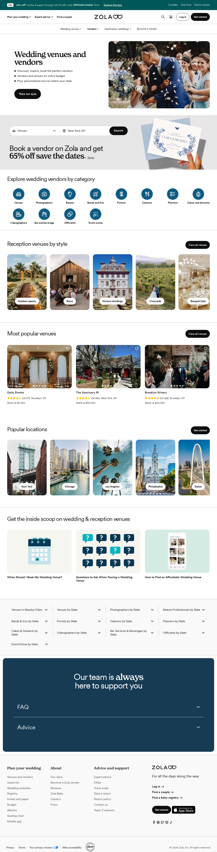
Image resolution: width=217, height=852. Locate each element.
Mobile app (14, 814)
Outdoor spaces (27, 302)
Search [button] (118, 130)
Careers (56, 792)
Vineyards (158, 302)
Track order (101, 781)
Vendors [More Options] (93, 28)
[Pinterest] (158, 816)
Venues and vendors (20, 770)
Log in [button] (182, 16)
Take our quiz (27, 94)
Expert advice (44, 17)
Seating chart (15, 809)
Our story (57, 770)
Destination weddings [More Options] (118, 28)
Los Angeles (114, 485)
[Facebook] (154, 816)
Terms (96, 5)
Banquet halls (202, 302)
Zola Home (186, 5)
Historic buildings (114, 302)
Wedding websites (19, 781)
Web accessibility (71, 840)
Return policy (102, 792)
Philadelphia (158, 485)
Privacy (10, 840)
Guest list (13, 776)
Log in (158, 780)
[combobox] (34, 131)
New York (26, 485)
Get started (200, 427)
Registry (12, 787)
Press (54, 798)
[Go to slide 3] (34, 382)
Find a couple (64, 16)
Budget (11, 798)
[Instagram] (167, 816)
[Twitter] (162, 816)
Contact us (101, 798)
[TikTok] (171, 816)
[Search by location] (85, 131)
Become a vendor (147, 28)
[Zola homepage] (109, 17)
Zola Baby (173, 5)
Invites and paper (18, 792)
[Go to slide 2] (31, 382)
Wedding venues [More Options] (70, 28)
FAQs (97, 776)
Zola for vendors (202, 5)
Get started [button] (200, 16)
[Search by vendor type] (34, 131)
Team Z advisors (104, 803)
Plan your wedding (19, 17)
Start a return (102, 787)
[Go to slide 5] (40, 382)
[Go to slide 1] (28, 382)
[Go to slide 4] (37, 382)
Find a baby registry (167, 791)
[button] (54, 131)
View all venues (197, 244)
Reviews (56, 781)
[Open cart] (171, 17)
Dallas (202, 485)
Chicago (71, 485)
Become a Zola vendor (65, 776)
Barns (70, 302)
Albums (12, 803)
